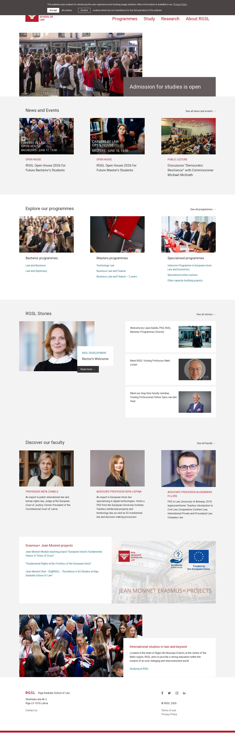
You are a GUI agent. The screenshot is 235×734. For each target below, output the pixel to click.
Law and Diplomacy (36, 272)
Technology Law (105, 266)
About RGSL (198, 18)
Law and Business (36, 266)
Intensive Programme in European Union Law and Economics (190, 268)
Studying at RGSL (139, 670)
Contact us (31, 711)
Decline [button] (84, 10)
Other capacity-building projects (185, 281)
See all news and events (199, 112)
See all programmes (201, 210)
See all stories (204, 315)
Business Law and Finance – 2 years (116, 277)
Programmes (124, 18)
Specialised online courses (183, 276)
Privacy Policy (169, 715)
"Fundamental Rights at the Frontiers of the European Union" (58, 565)
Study (149, 18)
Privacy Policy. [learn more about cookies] (180, 4)
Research (170, 18)
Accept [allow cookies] (53, 10)
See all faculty (205, 444)
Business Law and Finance (111, 272)
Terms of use (168, 711)
